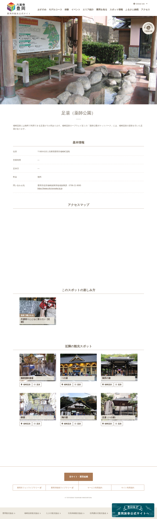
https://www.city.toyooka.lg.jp (50, 188)
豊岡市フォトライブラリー (28, 488)
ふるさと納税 (132, 10)
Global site (139, 4)
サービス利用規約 (95, 488)
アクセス (145, 10)
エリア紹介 (88, 10)
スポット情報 (116, 10)
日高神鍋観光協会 (75, 513)
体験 (67, 10)
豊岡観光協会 (7, 513)
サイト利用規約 (127, 488)
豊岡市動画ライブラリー (61, 488)
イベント (75, 10)
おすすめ (42, 10)
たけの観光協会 (52, 513)
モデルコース (55, 10)
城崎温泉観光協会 (31, 513)
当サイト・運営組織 (78, 477)
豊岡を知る (101, 10)
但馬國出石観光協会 (98, 513)
